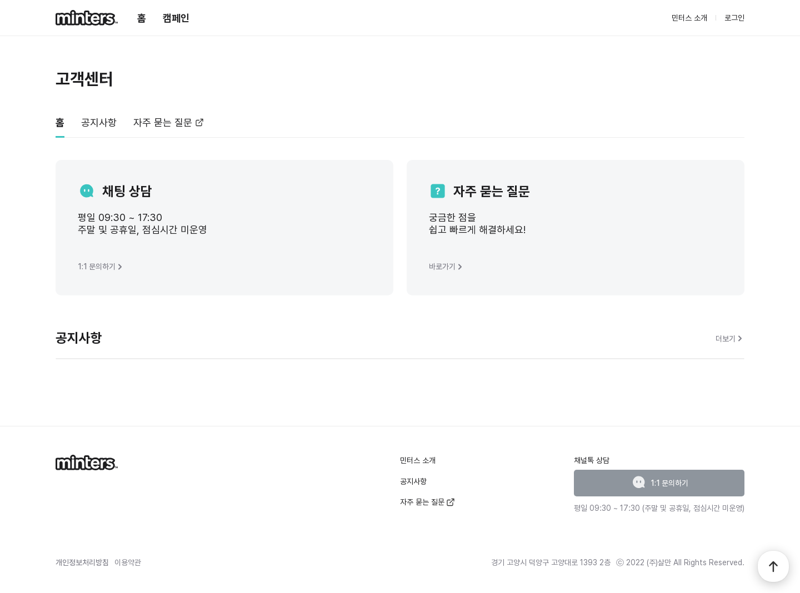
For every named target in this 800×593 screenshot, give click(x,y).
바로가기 (446, 267)
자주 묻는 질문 (427, 502)
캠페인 (176, 18)
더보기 (730, 338)
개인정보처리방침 (82, 562)
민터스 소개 (689, 17)
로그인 (734, 17)
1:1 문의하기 (101, 267)
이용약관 (127, 562)
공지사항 (413, 481)
